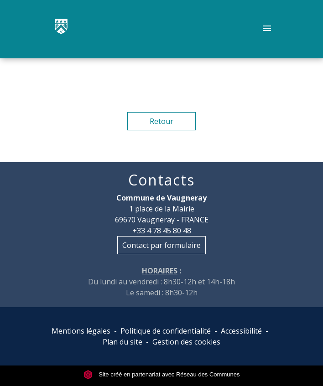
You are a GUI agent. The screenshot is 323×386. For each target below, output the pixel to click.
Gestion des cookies (186, 342)
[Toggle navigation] (267, 29)
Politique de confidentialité (165, 331)
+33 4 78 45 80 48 (161, 231)
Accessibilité (241, 331)
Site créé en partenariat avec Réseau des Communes (161, 374)
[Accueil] (61, 29)
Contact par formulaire (161, 245)
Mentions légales (81, 331)
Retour (161, 121)
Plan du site (122, 342)
